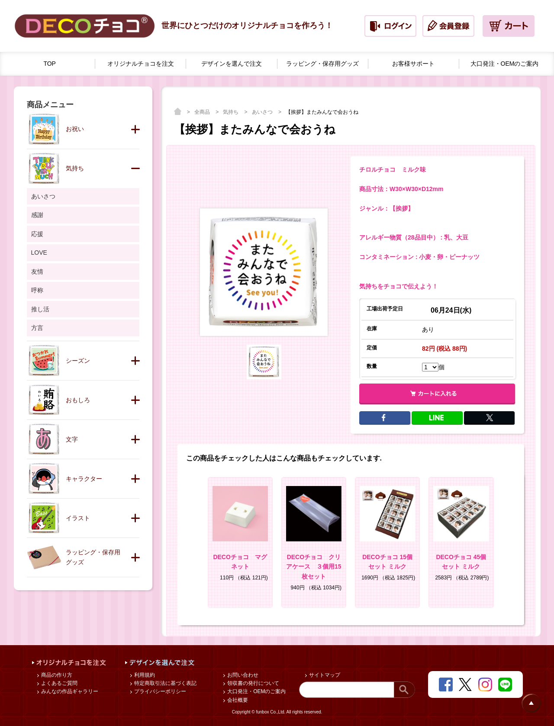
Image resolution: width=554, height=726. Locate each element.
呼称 (37, 290)
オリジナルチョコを (140, 64)
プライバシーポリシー (159, 691)
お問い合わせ (242, 675)
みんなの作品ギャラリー (69, 691)
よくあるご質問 (58, 683)
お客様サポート (413, 63)
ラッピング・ (322, 64)
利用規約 (144, 675)
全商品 (202, 112)
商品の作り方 (56, 675)
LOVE (39, 252)
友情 (37, 271)
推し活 (40, 309)
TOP (49, 63)
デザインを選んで (231, 64)
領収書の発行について (252, 683)
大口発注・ (504, 64)
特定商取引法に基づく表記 (164, 683)
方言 (37, 327)
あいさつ (263, 112)
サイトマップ (324, 675)
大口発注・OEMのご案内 (256, 691)
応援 (37, 233)
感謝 (37, 214)
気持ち (231, 112)
